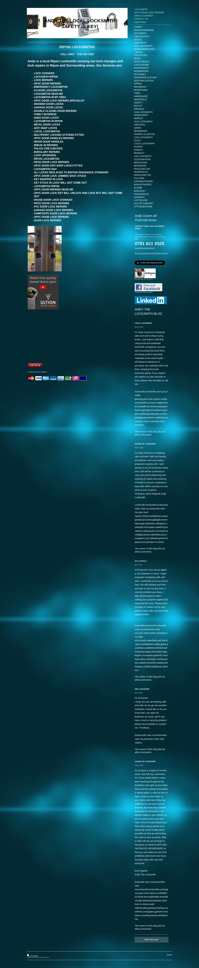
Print (30, 955)
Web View (169, 954)
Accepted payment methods (37, 372)
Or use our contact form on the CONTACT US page (151, 253)
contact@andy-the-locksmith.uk (145, 248)
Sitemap (36, 955)
